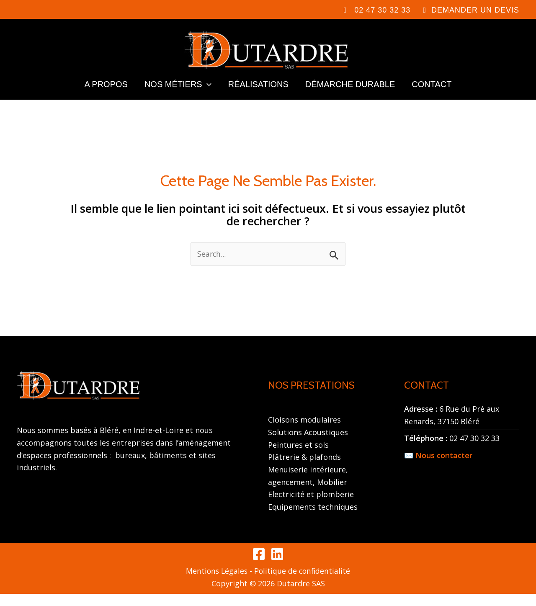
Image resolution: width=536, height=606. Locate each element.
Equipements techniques (313, 519)
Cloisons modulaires (304, 432)
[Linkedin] (277, 566)
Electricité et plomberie (311, 506)
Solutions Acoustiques (308, 444)
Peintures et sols (298, 456)
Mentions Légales (215, 583)
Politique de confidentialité (303, 583)
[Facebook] (258, 566)
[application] (206, 92)
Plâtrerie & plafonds (304, 469)
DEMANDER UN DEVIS (475, 10)
